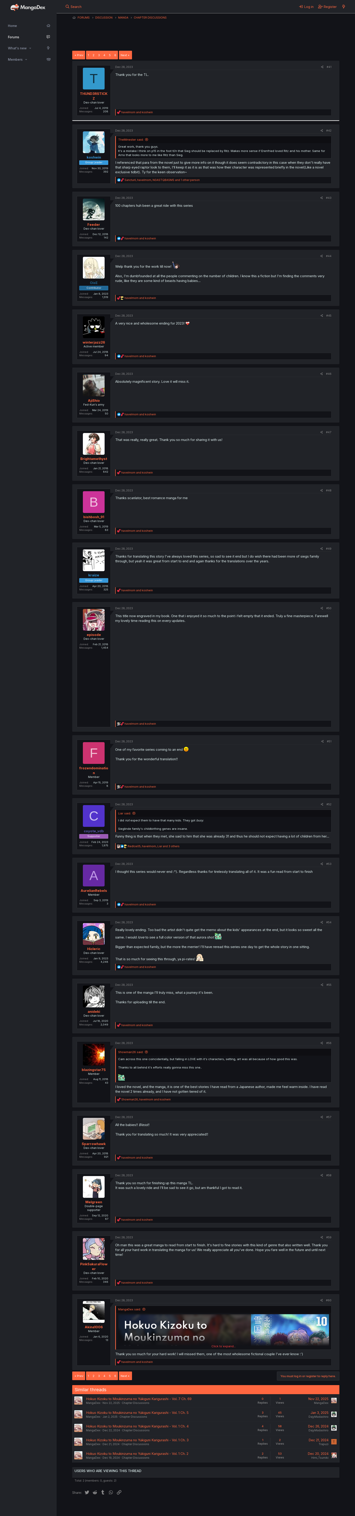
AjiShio (94, 400)
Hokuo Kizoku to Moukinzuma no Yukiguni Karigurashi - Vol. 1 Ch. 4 (137, 1426)
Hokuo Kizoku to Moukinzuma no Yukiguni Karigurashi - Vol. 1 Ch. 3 (137, 1440)
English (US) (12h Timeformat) (95, 1507)
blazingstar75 (94, 1070)
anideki (94, 1011)
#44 (328, 256)
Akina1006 (94, 1327)
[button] (30, 48)
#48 (328, 490)
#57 (328, 1117)
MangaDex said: (129, 1309)
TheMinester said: (131, 139)
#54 (328, 922)
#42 (328, 130)
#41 (329, 67)
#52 (328, 804)
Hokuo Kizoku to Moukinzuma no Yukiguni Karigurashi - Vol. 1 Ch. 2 (137, 1453)
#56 (328, 1043)
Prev (80, 55)
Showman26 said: (130, 1052)
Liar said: (124, 813)
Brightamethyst (93, 459)
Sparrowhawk (94, 1144)
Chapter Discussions (135, 1403)
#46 (328, 373)
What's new (17, 48)
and (137, 112)
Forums (13, 37)
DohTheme (296, 1509)
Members (15, 59)
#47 (328, 432)
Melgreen (93, 1202)
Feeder (93, 224)
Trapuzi (324, 1444)
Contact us (131, 1507)
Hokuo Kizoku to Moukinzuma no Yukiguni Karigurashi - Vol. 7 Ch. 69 (139, 1399)
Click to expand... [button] (223, 1346)
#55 (328, 985)
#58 (328, 1175)
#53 (328, 864)
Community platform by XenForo (302, 1506)
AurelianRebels (94, 890)
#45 (328, 315)
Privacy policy (183, 1507)
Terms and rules (156, 1507)
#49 (328, 548)
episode (94, 635)
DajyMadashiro (319, 1416)
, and (146, 1099)
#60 (328, 1300)
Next (124, 55)
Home (12, 26)
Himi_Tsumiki (320, 1457)
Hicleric (93, 949)
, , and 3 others (154, 846)
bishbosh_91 (93, 517)
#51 (329, 741)
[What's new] (343, 6)
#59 (328, 1237)
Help (202, 1507)
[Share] (322, 67)
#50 (328, 608)
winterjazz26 (94, 342)
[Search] (73, 6)
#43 (328, 198)
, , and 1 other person (162, 180)
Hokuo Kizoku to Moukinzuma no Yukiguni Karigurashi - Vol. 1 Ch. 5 (137, 1412)
